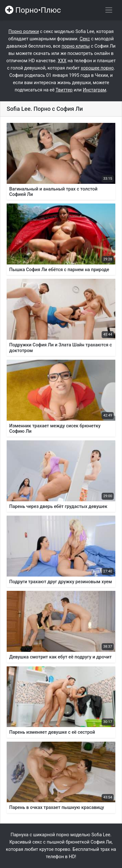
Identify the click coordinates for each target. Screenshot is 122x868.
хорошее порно (97, 68)
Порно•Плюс (33, 10)
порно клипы (75, 46)
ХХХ (62, 60)
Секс (85, 39)
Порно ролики (23, 31)
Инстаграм (94, 90)
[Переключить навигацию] (109, 10)
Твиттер (63, 90)
